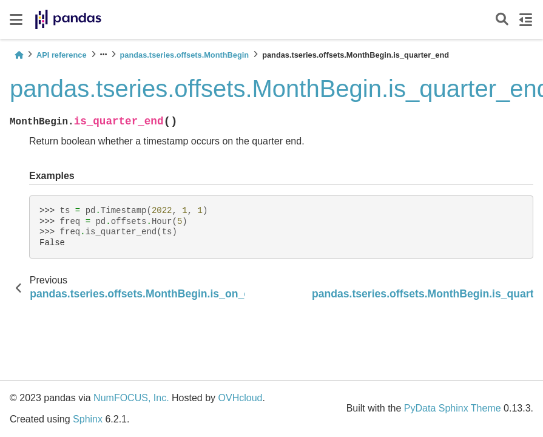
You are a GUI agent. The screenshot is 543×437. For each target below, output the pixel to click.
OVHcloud (240, 398)
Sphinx (88, 419)
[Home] (19, 55)
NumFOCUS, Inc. (131, 398)
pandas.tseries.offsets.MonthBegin (184, 54)
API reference (61, 54)
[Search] (502, 20)
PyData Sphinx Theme (452, 408)
